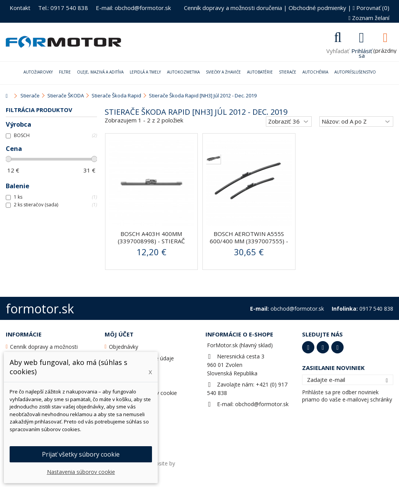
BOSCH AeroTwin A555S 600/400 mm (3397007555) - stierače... (249, 241)
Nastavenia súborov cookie (81, 471)
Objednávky (123, 346)
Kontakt (20, 8)
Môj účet (119, 334)
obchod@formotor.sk (262, 404)
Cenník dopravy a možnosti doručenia (233, 8)
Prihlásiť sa (361, 52)
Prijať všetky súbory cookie (81, 454)
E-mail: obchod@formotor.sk (133, 8)
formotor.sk (40, 308)
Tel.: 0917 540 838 (63, 8)
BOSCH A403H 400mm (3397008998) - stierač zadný (151, 241)
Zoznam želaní (369, 18)
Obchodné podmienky (317, 8)
